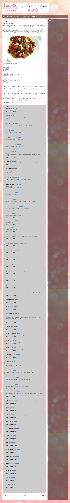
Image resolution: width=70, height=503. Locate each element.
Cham (7, 414)
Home (4, 16)
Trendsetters (8, 306)
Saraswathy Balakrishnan (11, 206)
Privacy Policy (42, 16)
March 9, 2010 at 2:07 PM (11, 210)
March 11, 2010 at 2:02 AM (11, 473)
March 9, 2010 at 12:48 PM (11, 180)
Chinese (11, 103)
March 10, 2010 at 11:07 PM (11, 459)
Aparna (7, 407)
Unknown (8, 340)
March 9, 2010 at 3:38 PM (11, 273)
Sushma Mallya (9, 177)
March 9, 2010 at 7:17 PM (11, 357)
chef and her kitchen (10, 184)
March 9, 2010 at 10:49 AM (11, 111)
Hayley (7, 213)
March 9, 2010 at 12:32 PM (11, 164)
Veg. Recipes (9, 16)
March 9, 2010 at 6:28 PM (11, 336)
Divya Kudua (8, 400)
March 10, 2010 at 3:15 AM (11, 403)
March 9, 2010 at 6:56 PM (11, 343)
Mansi (7, 442)
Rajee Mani (8, 277)
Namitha (7, 347)
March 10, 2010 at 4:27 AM (11, 417)
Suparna (7, 151)
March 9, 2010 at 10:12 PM (11, 388)
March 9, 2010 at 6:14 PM (11, 322)
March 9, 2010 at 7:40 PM (11, 367)
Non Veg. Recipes (17, 16)
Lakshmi (7, 470)
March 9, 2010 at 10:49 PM (11, 396)
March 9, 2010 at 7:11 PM (11, 350)
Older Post (43, 495)
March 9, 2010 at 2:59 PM (11, 238)
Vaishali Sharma (9, 377)
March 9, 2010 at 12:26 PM (11, 148)
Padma (7, 291)
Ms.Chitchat (8, 421)
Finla (7, 115)
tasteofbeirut (8, 168)
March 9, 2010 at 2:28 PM (11, 224)
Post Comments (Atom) (12, 498)
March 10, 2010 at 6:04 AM (11, 431)
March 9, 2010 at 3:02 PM (11, 252)
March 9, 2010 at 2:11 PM (11, 217)
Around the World (34, 16)
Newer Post (6, 495)
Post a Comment (8, 490)
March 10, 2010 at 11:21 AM (11, 445)
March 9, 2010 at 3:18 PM (11, 259)
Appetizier (7, 103)
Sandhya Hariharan (10, 449)
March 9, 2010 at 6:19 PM (11, 329)
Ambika (7, 284)
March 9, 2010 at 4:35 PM (11, 295)
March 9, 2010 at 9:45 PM (11, 381)
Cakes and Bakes (26, 16)
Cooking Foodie (9, 456)
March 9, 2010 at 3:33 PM (11, 266)
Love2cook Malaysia (10, 144)
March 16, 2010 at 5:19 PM (11, 487)
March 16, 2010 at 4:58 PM (11, 480)
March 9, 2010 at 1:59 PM (11, 203)
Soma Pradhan (9, 192)
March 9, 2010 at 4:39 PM (11, 302)
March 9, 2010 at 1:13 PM (11, 196)
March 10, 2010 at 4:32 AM (11, 424)
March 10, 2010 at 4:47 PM (11, 452)
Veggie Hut (8, 108)
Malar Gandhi (8, 263)
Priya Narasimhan (9, 428)
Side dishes (16, 103)
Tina (7, 130)
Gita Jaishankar (9, 463)
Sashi (7, 477)
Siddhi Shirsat (9, 384)
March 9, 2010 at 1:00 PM (11, 189)
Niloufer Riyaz (9, 123)
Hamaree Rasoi (9, 313)
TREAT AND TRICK (10, 333)
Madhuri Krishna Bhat (10, 256)
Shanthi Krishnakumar (10, 137)
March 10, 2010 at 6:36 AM (11, 438)
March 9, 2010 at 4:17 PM (11, 287)
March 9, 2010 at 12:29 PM (11, 157)
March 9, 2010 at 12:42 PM (11, 173)
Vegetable (20, 103)
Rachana (8, 199)
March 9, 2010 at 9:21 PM (11, 374)
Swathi (7, 361)
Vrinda (7, 270)
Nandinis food (9, 299)
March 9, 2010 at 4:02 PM (11, 280)
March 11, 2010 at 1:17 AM (11, 466)
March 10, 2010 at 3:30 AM (11, 410)
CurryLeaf (8, 161)
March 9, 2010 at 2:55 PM (11, 231)
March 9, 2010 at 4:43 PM (11, 309)
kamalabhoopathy (9, 354)
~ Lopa (7, 484)
